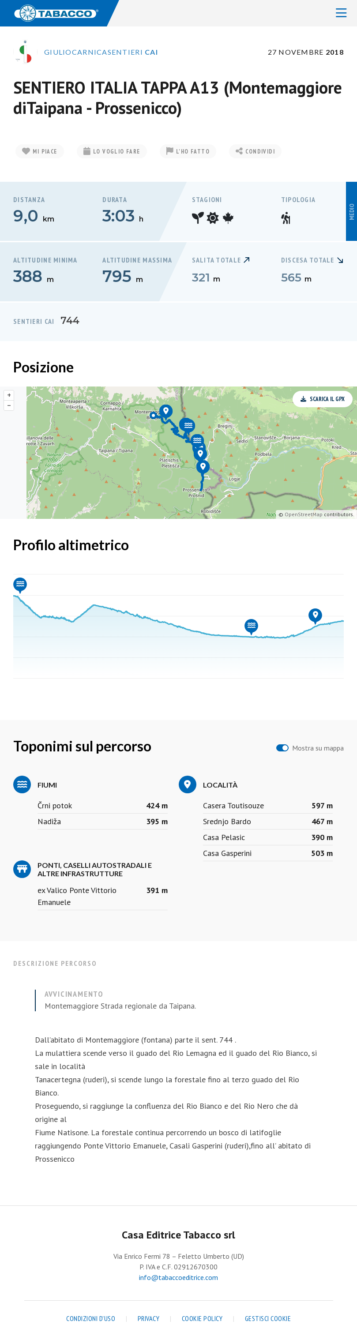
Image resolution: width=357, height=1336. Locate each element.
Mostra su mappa (318, 747)
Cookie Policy (202, 1318)
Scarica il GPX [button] (323, 399)
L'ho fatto (188, 151)
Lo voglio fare (111, 151)
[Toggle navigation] (341, 13)
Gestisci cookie (268, 1318)
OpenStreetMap (304, 514)
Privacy (149, 1318)
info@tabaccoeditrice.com (178, 1277)
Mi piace (39, 151)
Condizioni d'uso (90, 1318)
